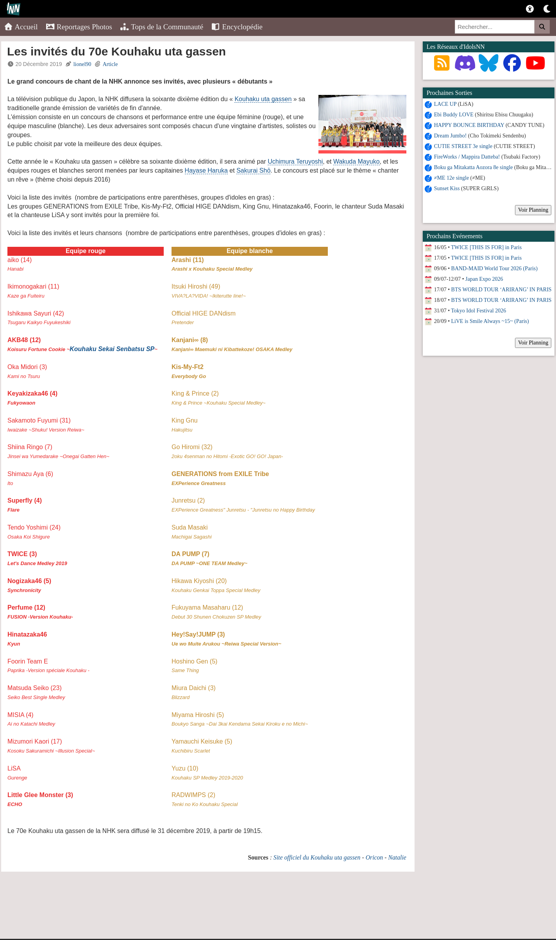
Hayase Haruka (206, 170)
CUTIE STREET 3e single (463, 146)
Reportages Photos (79, 27)
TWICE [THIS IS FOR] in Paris (486, 247)
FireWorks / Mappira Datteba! (467, 157)
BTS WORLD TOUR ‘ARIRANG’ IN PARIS (501, 290)
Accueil (21, 27)
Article (110, 64)
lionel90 (82, 64)
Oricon (374, 857)
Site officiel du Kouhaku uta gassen (317, 857)
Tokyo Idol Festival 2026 (478, 311)
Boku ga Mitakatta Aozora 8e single (473, 167)
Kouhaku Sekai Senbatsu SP (112, 349)
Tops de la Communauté (161, 27)
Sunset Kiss (447, 188)
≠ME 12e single (451, 178)
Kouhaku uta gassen (262, 99)
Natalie (397, 857)
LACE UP (445, 104)
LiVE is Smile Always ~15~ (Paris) (490, 321)
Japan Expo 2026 (484, 279)
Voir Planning (533, 210)
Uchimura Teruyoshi (295, 161)
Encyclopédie (237, 27)
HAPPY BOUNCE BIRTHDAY (469, 125)
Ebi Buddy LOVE (454, 115)
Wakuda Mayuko (356, 161)
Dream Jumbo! (450, 136)
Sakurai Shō (253, 170)
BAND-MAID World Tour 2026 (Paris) (494, 268)
